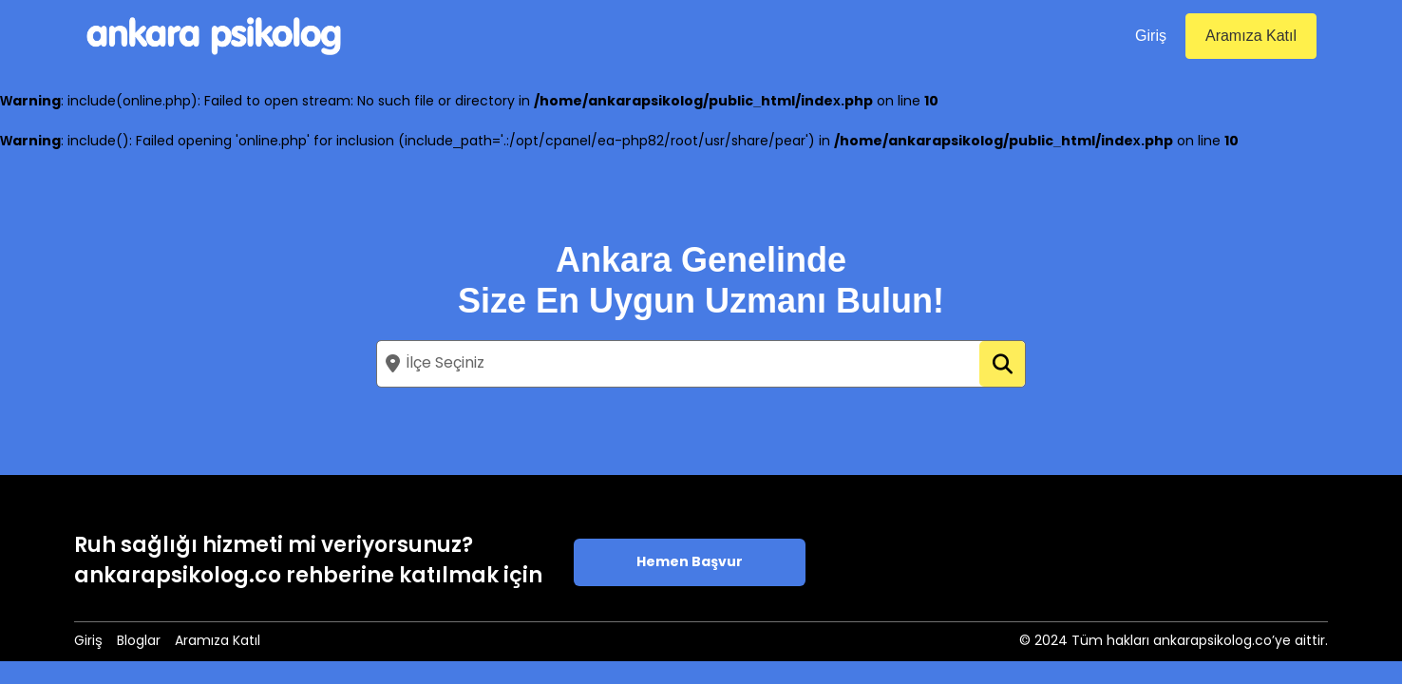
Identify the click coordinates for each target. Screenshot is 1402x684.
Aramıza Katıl (1251, 36)
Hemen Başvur (689, 563)
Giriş (1150, 36)
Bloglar (139, 642)
